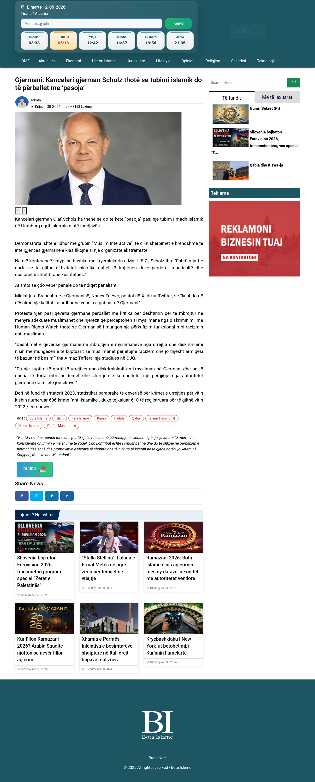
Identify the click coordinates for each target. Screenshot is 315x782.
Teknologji (266, 61)
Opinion (188, 61)
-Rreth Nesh (157, 758)
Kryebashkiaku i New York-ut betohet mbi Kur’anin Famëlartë (168, 646)
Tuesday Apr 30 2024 (32, 595)
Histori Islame (104, 61)
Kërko (178, 23)
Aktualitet (47, 61)
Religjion (213, 61)
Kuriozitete (136, 61)
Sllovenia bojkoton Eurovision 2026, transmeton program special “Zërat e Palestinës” (39, 571)
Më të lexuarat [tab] (277, 97)
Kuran (101, 418)
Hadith (119, 418)
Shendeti (238, 61)
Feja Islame (80, 418)
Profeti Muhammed (61, 426)
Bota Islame (38, 418)
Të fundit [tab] (231, 98)
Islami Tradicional (162, 418)
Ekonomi (73, 61)
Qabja (136, 418)
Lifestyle (163, 61)
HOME (24, 61)
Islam (59, 418)
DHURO (247, 27)
